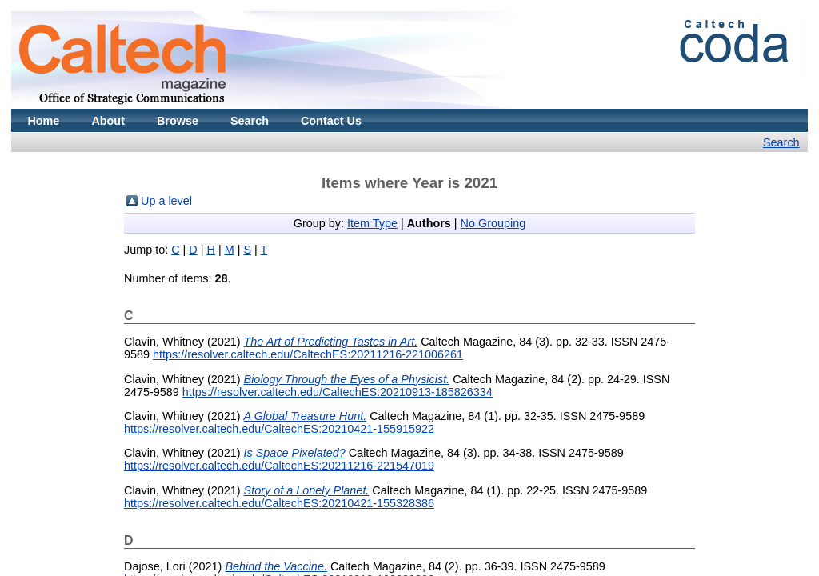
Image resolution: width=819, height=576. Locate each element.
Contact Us (331, 120)
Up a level (166, 200)
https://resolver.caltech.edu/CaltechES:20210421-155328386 (279, 503)
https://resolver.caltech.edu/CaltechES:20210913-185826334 (337, 392)
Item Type (372, 223)
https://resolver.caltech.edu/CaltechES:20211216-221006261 (308, 354)
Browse (177, 120)
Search (249, 120)
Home (43, 120)
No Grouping (493, 223)
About (108, 120)
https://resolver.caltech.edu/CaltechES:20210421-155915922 (279, 428)
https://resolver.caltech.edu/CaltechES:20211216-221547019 (279, 465)
